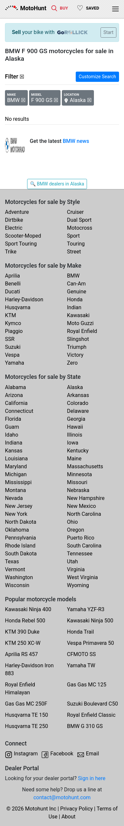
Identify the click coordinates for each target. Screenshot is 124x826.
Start (108, 32)
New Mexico (81, 506)
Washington (19, 577)
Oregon (75, 530)
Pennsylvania (20, 538)
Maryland (16, 466)
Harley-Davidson (24, 299)
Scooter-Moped (23, 236)
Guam (12, 427)
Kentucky (78, 450)
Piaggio (14, 331)
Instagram (26, 753)
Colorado (78, 403)
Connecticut (19, 411)
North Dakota (20, 522)
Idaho (11, 435)
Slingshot (78, 339)
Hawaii (75, 427)
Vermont (15, 569)
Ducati (12, 291)
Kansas (13, 450)
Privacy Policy (76, 809)
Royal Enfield (82, 331)
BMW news (76, 141)
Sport (73, 236)
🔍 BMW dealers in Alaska (57, 183)
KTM (10, 315)
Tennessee (80, 553)
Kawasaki (78, 315)
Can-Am (76, 284)
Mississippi (18, 482)
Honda (75, 299)
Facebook (61, 753)
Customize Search (97, 76)
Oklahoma (17, 530)
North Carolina (84, 514)
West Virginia (82, 577)
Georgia (76, 419)
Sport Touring (21, 244)
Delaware (78, 411)
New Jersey (18, 506)
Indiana (13, 443)
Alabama (15, 387)
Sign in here (91, 778)
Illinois (74, 435)
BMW (73, 276)
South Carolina (84, 546)
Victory (75, 355)
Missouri (77, 482)
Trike (11, 251)
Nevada (14, 498)
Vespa (12, 355)
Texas (12, 561)
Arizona (14, 395)
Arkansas (78, 395)
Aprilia (12, 276)
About (69, 816)
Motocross (80, 228)
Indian (74, 307)
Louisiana (16, 458)
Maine (74, 458)
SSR (10, 339)
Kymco (13, 323)
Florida (13, 419)
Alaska (75, 387)
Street (74, 251)
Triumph (77, 347)
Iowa (72, 443)
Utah (72, 561)
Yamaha (14, 363)
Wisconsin (17, 585)
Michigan (15, 474)
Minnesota (79, 474)
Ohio (72, 522)
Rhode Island (20, 546)
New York (16, 514)
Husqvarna (17, 307)
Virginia (76, 569)
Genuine (76, 291)
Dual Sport (79, 220)
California (16, 403)
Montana (15, 490)
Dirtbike (14, 220)
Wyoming (78, 585)
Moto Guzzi (80, 323)
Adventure (17, 212)
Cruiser (75, 212)
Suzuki (13, 347)
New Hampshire (86, 498)
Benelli (13, 284)
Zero (72, 363)
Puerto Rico (81, 538)
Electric (13, 228)
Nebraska (78, 490)
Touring (76, 244)
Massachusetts (85, 466)
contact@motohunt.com (62, 797)
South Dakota (21, 553)
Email (92, 753)
